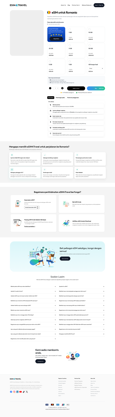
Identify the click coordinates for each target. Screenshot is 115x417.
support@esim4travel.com (52, 409)
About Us (63, 5)
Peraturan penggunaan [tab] (73, 97)
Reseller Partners (78, 385)
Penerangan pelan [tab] (60, 97)
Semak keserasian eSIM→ (55, 24)
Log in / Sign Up (99, 5)
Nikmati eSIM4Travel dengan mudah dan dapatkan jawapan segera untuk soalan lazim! (57, 279)
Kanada (60, 385)
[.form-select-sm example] (56, 88)
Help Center (93, 381)
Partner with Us (94, 393)
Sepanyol (60, 389)
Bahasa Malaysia (87, 5)
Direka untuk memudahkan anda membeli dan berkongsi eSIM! (75, 254)
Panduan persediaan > (29, 226)
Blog (69, 5)
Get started (65, 258)
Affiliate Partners (78, 383)
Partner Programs (79, 381)
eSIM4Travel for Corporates (81, 387)
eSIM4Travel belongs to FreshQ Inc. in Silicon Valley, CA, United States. (25, 382)
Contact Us (40, 361)
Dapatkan (56, 38)
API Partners (77, 389)
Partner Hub (76, 5)
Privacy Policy (94, 389)
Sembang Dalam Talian (63, 409)
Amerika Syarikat (62, 381)
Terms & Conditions (95, 387)
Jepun (59, 395)
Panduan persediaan (95, 391)
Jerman (60, 391)
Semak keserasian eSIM (32, 207)
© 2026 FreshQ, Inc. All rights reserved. (57, 407)
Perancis (60, 387)
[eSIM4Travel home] (18, 5)
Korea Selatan (61, 393)
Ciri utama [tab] (50, 97)
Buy (99, 88)
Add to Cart (76, 88)
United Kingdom (61, 383)
